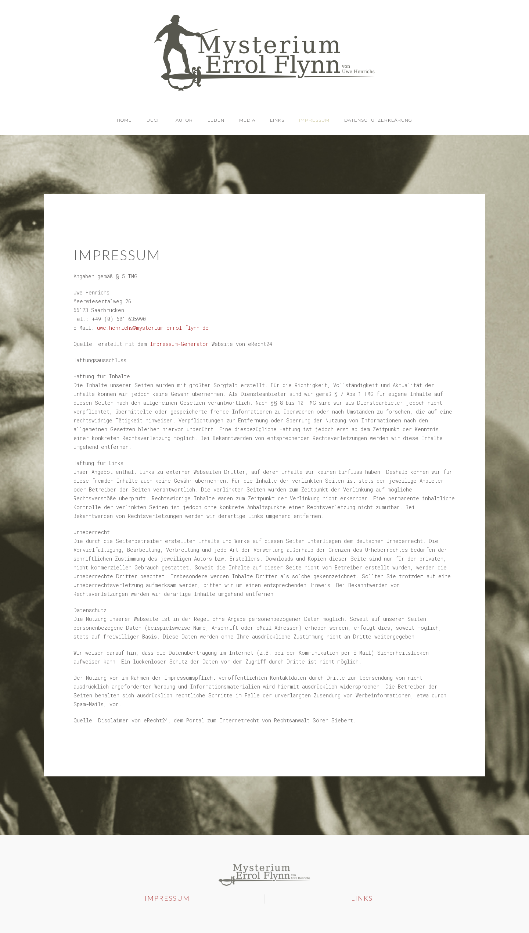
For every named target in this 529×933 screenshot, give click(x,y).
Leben (216, 120)
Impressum (314, 120)
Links (277, 120)
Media (247, 120)
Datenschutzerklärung (378, 120)
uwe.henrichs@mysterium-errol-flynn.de (153, 327)
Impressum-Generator (179, 343)
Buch (154, 120)
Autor (184, 120)
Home (124, 120)
